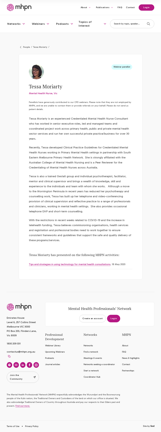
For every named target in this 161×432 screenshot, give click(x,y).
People (26, 47)
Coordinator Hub (92, 377)
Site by (148, 426)
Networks (88, 345)
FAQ (120, 7)
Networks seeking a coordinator (99, 364)
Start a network (91, 370)
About (84, 7)
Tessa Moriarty (40, 47)
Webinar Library (52, 345)
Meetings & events (93, 358)
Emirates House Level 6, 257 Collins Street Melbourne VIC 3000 (21, 322)
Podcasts (49, 358)
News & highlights (130, 358)
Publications (103, 7)
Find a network (91, 352)
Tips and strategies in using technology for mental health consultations (69, 264)
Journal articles (52, 364)
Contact (130, 7)
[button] (16, 24)
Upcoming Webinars (55, 352)
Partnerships (128, 370)
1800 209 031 (14, 343)
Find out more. (22, 406)
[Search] (148, 24)
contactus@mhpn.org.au (21, 351)
